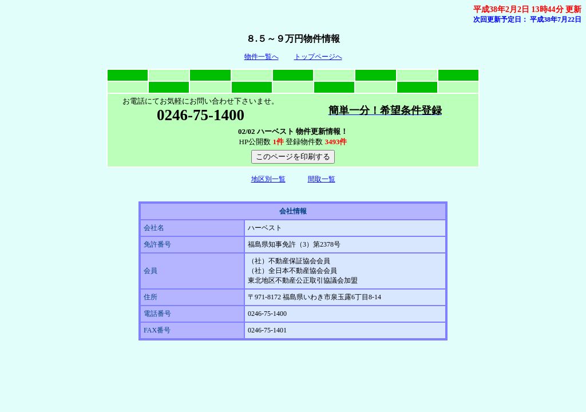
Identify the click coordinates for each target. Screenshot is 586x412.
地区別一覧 (268, 179)
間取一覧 (321, 179)
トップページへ (318, 57)
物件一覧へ (261, 57)
